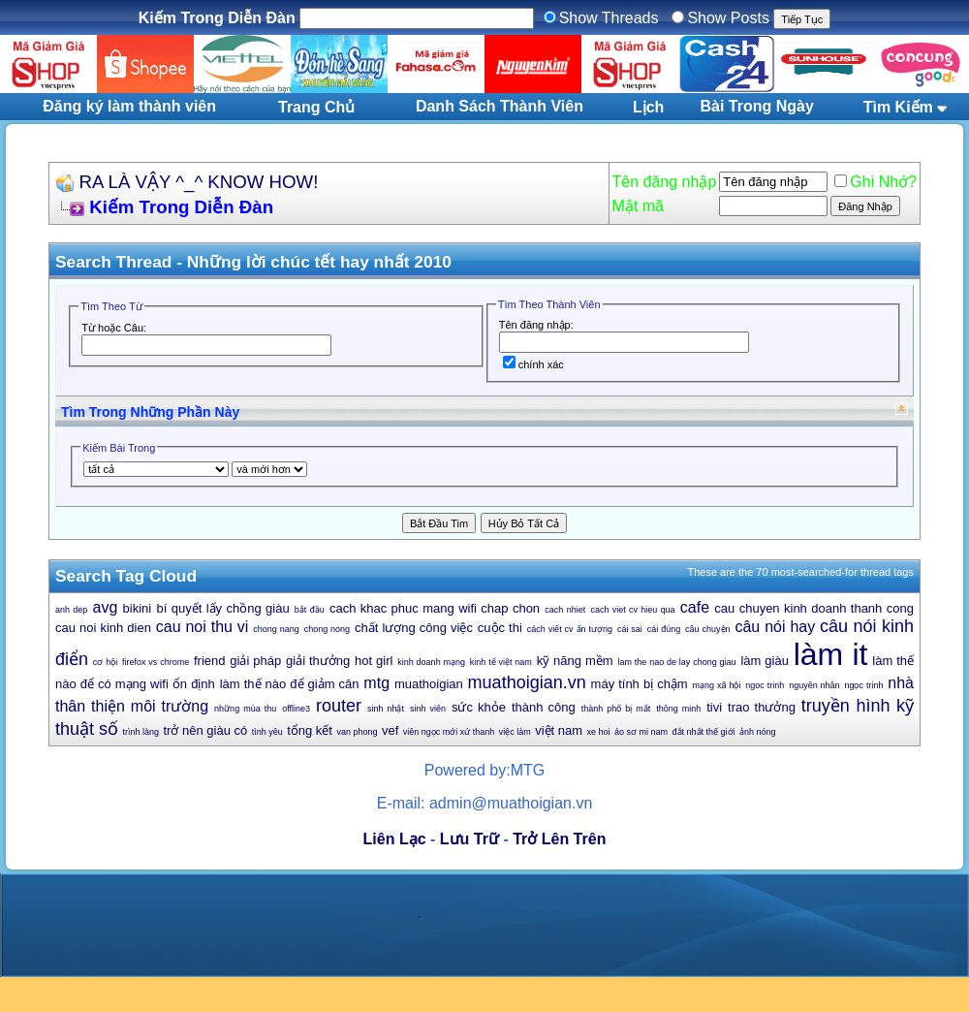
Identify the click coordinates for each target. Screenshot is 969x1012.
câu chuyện (707, 629)
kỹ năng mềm (575, 660)
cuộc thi (500, 627)
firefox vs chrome (155, 662)
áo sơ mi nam (641, 732)
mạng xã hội (717, 685)
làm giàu (764, 660)
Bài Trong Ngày (757, 106)
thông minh (678, 708)
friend (210, 660)
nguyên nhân (814, 685)
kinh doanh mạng (431, 662)
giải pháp (255, 660)
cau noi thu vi (202, 626)
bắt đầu (310, 610)
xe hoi (598, 732)
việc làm (515, 732)
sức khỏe (479, 707)
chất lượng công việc (414, 627)
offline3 (296, 708)
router (338, 705)
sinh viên (428, 708)
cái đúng (663, 629)
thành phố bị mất (616, 708)
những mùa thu (245, 708)
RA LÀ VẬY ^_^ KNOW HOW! (198, 182)
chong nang (275, 629)
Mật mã (638, 206)
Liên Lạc (394, 839)
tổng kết (309, 730)
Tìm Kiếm (898, 107)
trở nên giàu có (205, 730)
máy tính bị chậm (639, 684)
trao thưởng (762, 707)
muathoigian (428, 684)
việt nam (558, 730)
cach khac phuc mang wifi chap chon (434, 608)
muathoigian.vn (527, 682)
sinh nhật (385, 708)
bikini (137, 608)
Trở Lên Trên (559, 839)
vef (390, 730)
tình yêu (267, 732)
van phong (356, 732)
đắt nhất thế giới (703, 732)
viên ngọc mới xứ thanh (449, 732)
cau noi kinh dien (103, 627)
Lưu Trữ (469, 839)
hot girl (373, 660)
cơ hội (105, 662)
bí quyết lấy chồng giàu (222, 608)
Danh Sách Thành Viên (499, 106)
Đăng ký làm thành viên (129, 106)
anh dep (71, 610)
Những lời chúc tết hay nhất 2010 (319, 261)
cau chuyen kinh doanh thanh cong (814, 608)
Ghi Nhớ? (875, 182)
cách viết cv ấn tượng (569, 629)
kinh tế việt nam (501, 662)
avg (105, 607)
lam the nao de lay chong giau (676, 662)
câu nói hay (775, 626)
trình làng (140, 732)
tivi (714, 707)
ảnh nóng (757, 732)
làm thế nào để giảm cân (289, 684)
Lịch (648, 107)
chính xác (533, 364)
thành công (544, 707)
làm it (831, 654)
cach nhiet (565, 610)
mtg (376, 683)
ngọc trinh (863, 685)
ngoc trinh (764, 685)
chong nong (327, 629)
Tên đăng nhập (664, 182)
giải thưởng (318, 660)
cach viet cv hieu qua (632, 610)
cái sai (629, 629)
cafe (694, 607)
